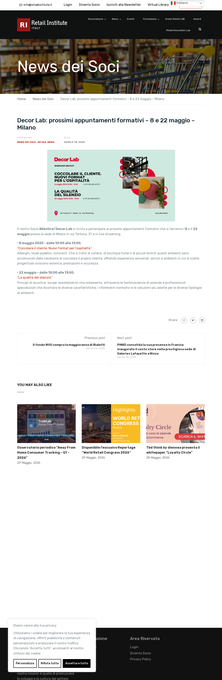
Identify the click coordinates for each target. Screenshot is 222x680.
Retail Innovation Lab (178, 30)
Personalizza (25, 663)
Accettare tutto (76, 663)
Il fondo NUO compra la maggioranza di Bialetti (69, 345)
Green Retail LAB (175, 19)
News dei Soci (26, 142)
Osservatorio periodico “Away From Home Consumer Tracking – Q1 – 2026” (46, 453)
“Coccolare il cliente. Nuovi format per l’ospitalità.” (54, 248)
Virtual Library (158, 5)
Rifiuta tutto (50, 663)
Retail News (46, 142)
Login (68, 5)
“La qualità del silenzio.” (35, 277)
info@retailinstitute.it (38, 5)
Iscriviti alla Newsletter (124, 5)
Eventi (130, 19)
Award (197, 19)
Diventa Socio (89, 5)
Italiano (179, 3)
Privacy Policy (140, 659)
